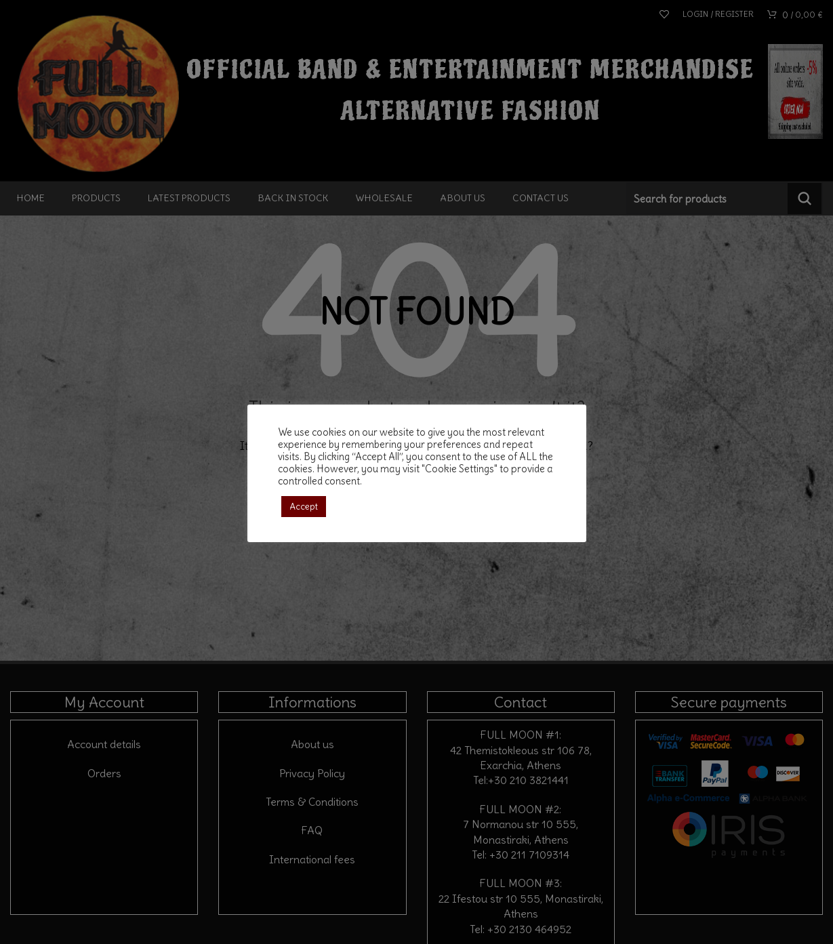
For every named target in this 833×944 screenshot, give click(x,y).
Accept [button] (303, 506)
